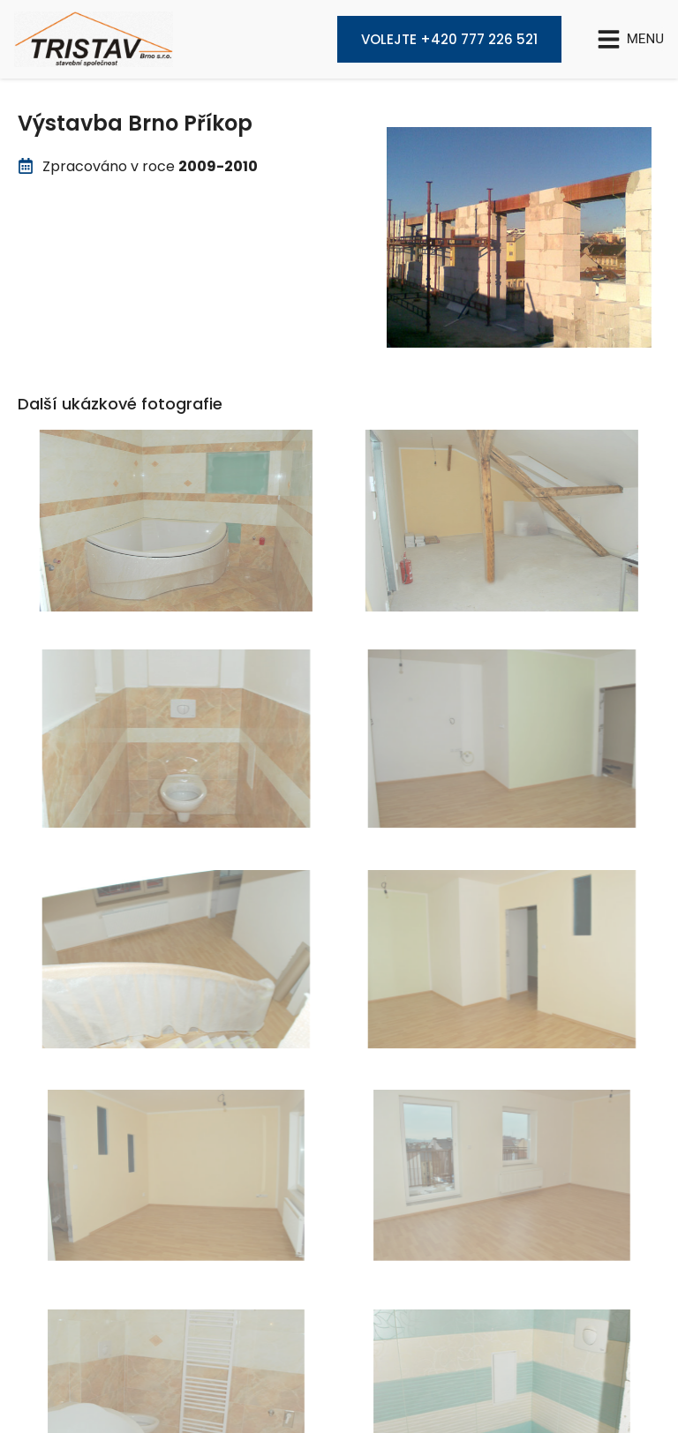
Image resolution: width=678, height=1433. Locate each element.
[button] (630, 39)
